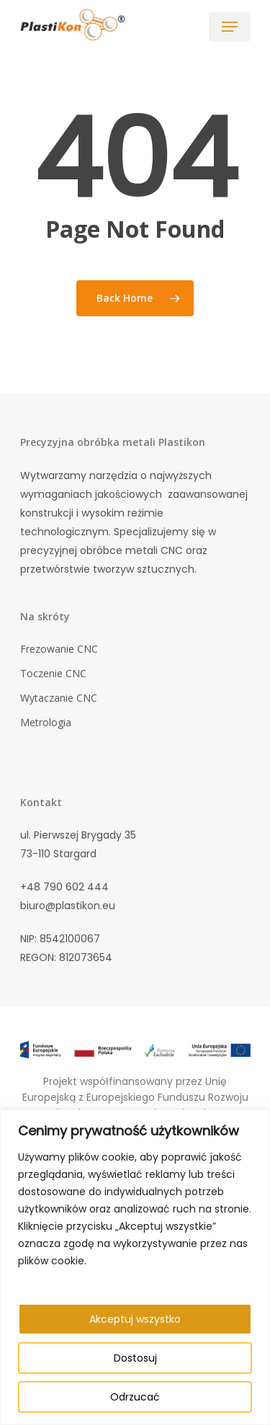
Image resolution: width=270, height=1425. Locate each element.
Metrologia (45, 722)
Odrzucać (135, 1397)
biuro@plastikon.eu (67, 905)
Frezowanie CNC (59, 649)
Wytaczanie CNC (58, 698)
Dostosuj (135, 1358)
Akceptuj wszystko (135, 1319)
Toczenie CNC (53, 673)
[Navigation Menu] (230, 26)
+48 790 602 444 (64, 887)
